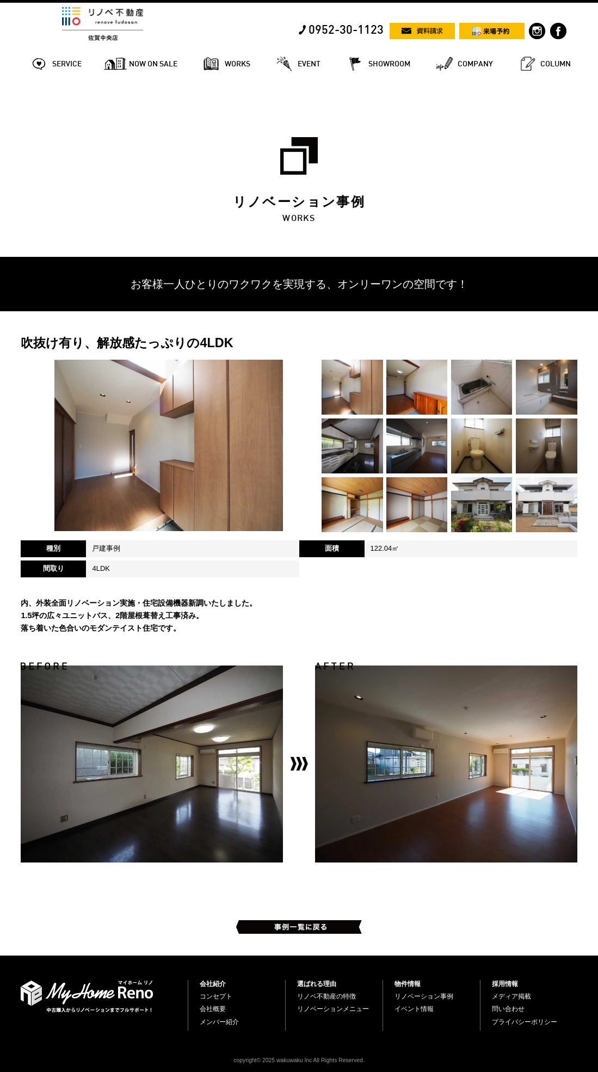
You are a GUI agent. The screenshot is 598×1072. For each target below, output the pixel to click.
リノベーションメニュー (333, 1009)
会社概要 (213, 1009)
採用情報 (505, 984)
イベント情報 (414, 1009)
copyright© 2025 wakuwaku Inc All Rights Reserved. (298, 1060)
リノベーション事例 (423, 996)
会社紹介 (213, 984)
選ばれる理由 (316, 984)
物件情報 (407, 984)
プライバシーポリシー (524, 1022)
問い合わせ (508, 1009)
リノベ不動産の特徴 (326, 996)
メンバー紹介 (219, 1022)
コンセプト (216, 996)
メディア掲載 (511, 996)
